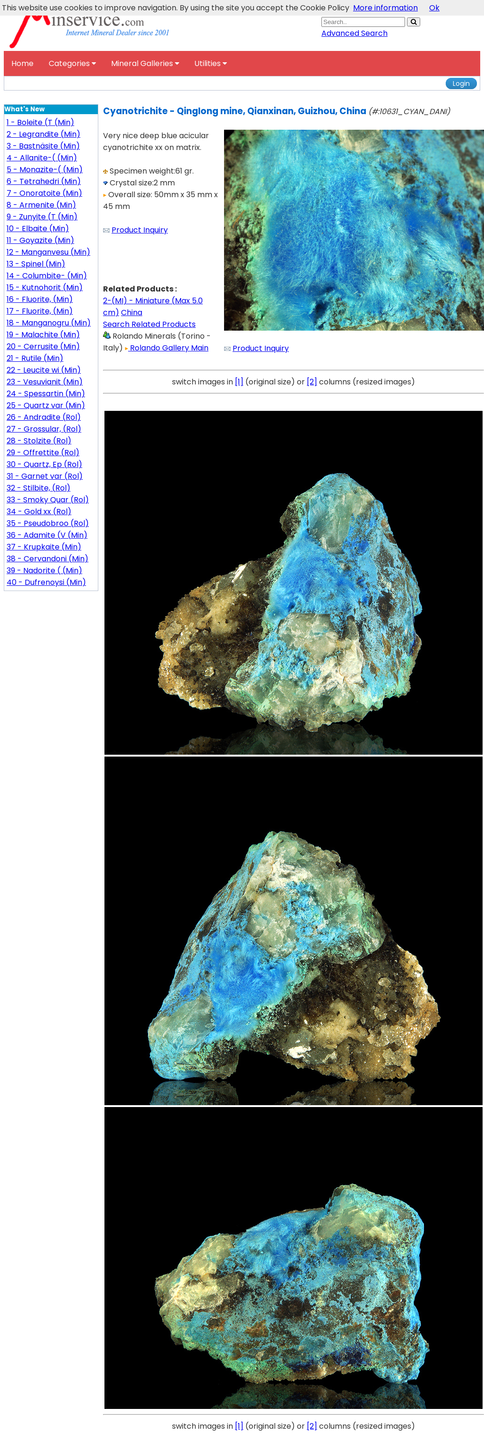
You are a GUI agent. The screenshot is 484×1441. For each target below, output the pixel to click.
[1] (239, 381)
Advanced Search (354, 33)
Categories (72, 63)
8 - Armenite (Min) (41, 205)
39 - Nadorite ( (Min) (44, 570)
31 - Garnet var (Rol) (45, 476)
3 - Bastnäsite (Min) (43, 146)
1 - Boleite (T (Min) (40, 122)
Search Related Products (149, 324)
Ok (434, 7)
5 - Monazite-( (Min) (45, 169)
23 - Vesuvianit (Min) (45, 381)
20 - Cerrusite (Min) (43, 346)
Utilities (210, 63)
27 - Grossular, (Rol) (44, 429)
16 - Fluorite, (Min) (40, 299)
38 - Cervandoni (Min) (47, 558)
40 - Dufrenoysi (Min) (46, 582)
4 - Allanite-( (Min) (42, 157)
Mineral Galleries (145, 63)
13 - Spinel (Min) (36, 263)
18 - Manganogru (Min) (49, 322)
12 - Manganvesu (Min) (48, 252)
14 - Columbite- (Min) (47, 275)
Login (461, 83)
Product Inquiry (140, 230)
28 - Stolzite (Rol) (39, 440)
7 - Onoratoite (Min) (44, 193)
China (131, 312)
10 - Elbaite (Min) (38, 228)
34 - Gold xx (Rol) (39, 511)
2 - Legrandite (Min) (43, 134)
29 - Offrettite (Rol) (43, 452)
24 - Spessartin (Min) (46, 393)
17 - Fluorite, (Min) (40, 311)
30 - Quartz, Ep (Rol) (44, 464)
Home (22, 63)
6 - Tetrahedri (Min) (44, 181)
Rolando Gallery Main (166, 347)
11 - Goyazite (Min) (40, 240)
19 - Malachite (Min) (43, 334)
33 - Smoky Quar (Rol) (48, 499)
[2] (312, 381)
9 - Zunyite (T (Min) (42, 216)
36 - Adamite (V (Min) (47, 535)
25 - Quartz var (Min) (46, 405)
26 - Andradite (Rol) (44, 417)
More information (385, 7)
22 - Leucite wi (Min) (44, 370)
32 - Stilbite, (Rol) (38, 488)
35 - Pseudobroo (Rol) (48, 523)
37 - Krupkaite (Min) (44, 546)
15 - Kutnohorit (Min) (45, 287)
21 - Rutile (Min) (35, 358)
